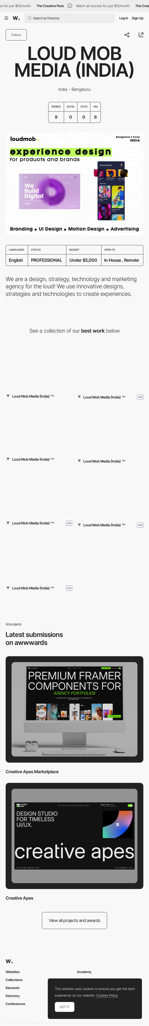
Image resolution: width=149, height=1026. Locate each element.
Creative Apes (19, 898)
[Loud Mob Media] (39, 491)
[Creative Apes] (74, 836)
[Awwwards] (16, 18)
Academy (84, 972)
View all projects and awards (74, 920)
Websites (13, 972)
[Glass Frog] (39, 428)
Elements (13, 988)
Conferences (15, 1004)
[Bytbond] (110, 430)
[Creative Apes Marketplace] (39, 365)
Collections (14, 980)
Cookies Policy (107, 995)
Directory (13, 996)
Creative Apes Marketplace (32, 771)
